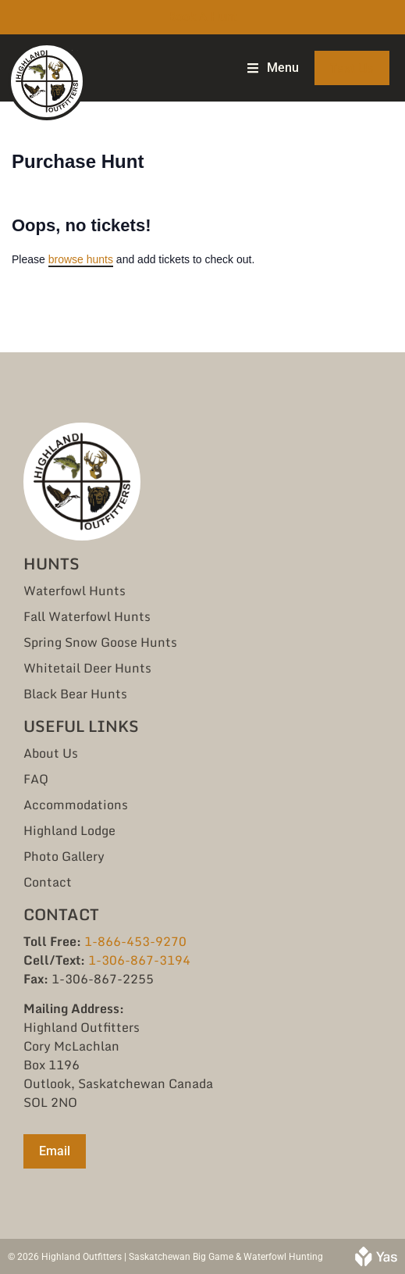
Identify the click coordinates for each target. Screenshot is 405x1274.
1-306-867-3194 (139, 960)
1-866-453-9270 (135, 941)
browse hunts (80, 259)
